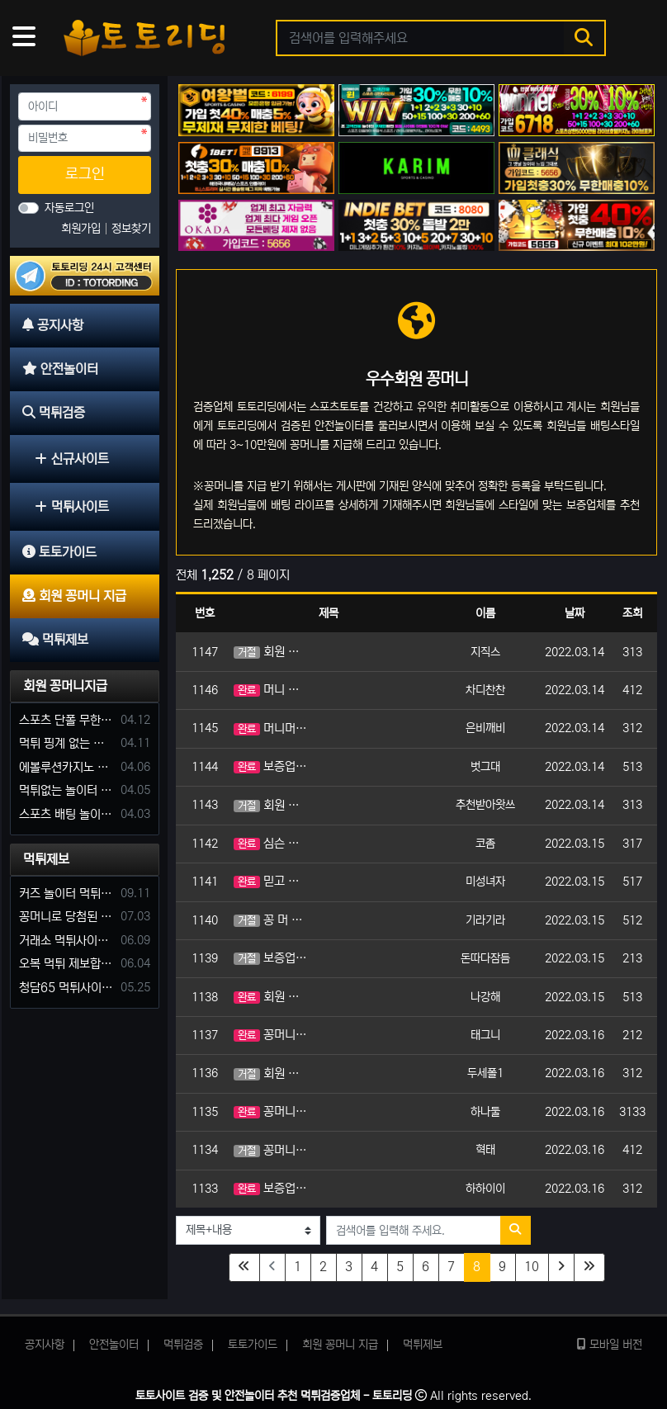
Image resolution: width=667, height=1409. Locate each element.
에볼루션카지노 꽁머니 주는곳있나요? (67, 767)
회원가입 (82, 228)
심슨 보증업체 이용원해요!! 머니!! (271, 843)
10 (531, 1267)
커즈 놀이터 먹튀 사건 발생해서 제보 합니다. (67, 894)
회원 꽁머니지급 (65, 685)
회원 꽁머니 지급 (271, 997)
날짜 (574, 613)
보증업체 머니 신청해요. (271, 958)
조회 (632, 613)
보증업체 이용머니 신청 (271, 1188)
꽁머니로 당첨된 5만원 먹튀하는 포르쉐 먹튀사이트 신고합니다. (67, 917)
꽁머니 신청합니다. (271, 1035)
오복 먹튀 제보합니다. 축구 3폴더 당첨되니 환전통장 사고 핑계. (67, 964)
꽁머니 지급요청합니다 (271, 1150)
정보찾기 (131, 228)
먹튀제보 (46, 859)
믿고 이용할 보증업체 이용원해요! (271, 881)
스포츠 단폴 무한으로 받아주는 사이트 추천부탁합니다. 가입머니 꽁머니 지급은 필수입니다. (67, 720)
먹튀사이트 (72, 506)
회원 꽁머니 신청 (271, 652)
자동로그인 (69, 208)
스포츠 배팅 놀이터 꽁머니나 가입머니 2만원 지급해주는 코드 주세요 (67, 814)
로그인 (85, 174)
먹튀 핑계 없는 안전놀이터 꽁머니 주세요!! (67, 743)
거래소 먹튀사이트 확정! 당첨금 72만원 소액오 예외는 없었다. (67, 941)
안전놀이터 (114, 1344)
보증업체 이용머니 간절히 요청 (271, 766)
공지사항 (44, 1344)
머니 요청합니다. (271, 690)
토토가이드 (252, 1344)
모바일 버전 (609, 1344)
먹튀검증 (183, 1344)
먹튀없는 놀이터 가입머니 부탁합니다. (67, 790)
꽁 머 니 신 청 (271, 920)
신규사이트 (72, 459)
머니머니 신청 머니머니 (271, 728)
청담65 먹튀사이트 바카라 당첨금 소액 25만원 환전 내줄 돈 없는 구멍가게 (67, 988)
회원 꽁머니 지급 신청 (271, 805)
